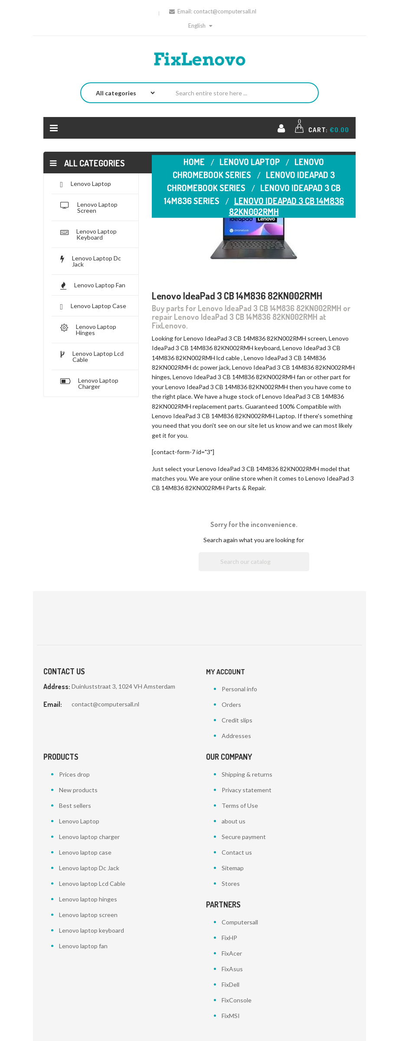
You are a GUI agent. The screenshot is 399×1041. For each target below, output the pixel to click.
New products (78, 790)
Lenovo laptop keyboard (91, 930)
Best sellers (75, 805)
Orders (231, 704)
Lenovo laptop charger (89, 836)
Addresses (236, 735)
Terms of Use (240, 805)
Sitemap (233, 868)
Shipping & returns (247, 774)
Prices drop (74, 774)
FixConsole (237, 1000)
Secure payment (244, 836)
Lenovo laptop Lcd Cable (92, 883)
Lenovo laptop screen (88, 914)
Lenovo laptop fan (83, 946)
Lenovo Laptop (79, 821)
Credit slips (237, 720)
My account (225, 671)
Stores (231, 883)
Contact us (237, 852)
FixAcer (232, 953)
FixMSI (231, 1015)
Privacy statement (246, 790)
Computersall (240, 922)
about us (233, 821)
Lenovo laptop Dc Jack (89, 868)
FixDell (230, 984)
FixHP (229, 937)
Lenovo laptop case (85, 852)
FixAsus (232, 969)
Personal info (239, 689)
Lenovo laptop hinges (88, 899)
